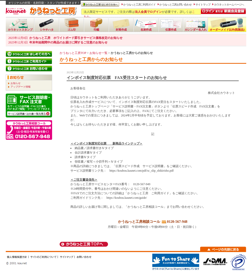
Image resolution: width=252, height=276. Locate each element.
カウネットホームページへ (229, 4)
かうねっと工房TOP (73, 53)
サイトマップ (202, 4)
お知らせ (16, 83)
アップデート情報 (21, 86)
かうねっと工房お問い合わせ (175, 4)
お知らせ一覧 (98, 53)
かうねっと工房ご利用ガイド (139, 4)
